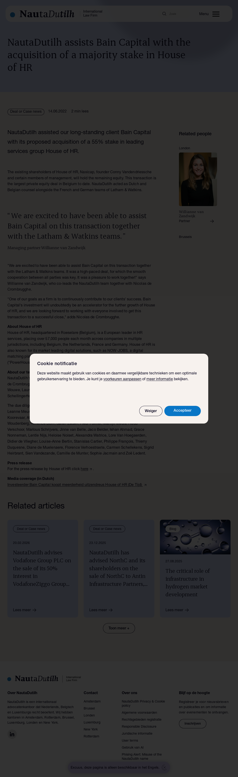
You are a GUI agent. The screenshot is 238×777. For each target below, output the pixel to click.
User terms (130, 741)
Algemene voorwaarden (139, 713)
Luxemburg (92, 722)
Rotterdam (91, 736)
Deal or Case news (26, 112)
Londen (89, 715)
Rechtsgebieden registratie (142, 720)
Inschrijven (193, 724)
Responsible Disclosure (139, 727)
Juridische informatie (137, 734)
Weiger (151, 411)
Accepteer (183, 411)
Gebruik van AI (133, 748)
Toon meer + (119, 629)
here (84, 469)
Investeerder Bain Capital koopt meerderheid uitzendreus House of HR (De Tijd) (75, 485)
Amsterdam (92, 701)
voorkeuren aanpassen (122, 379)
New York (91, 729)
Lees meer (26, 610)
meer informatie (159, 379)
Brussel (89, 708)
